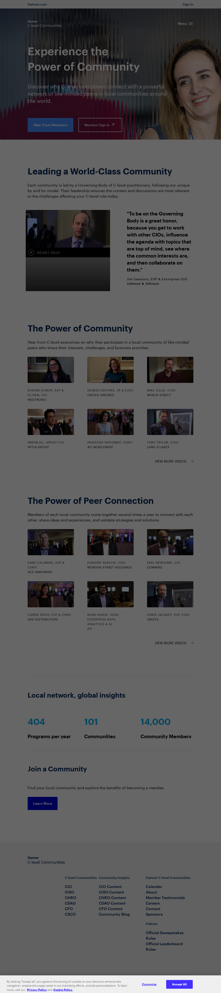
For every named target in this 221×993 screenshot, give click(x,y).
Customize (149, 988)
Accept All (179, 988)
